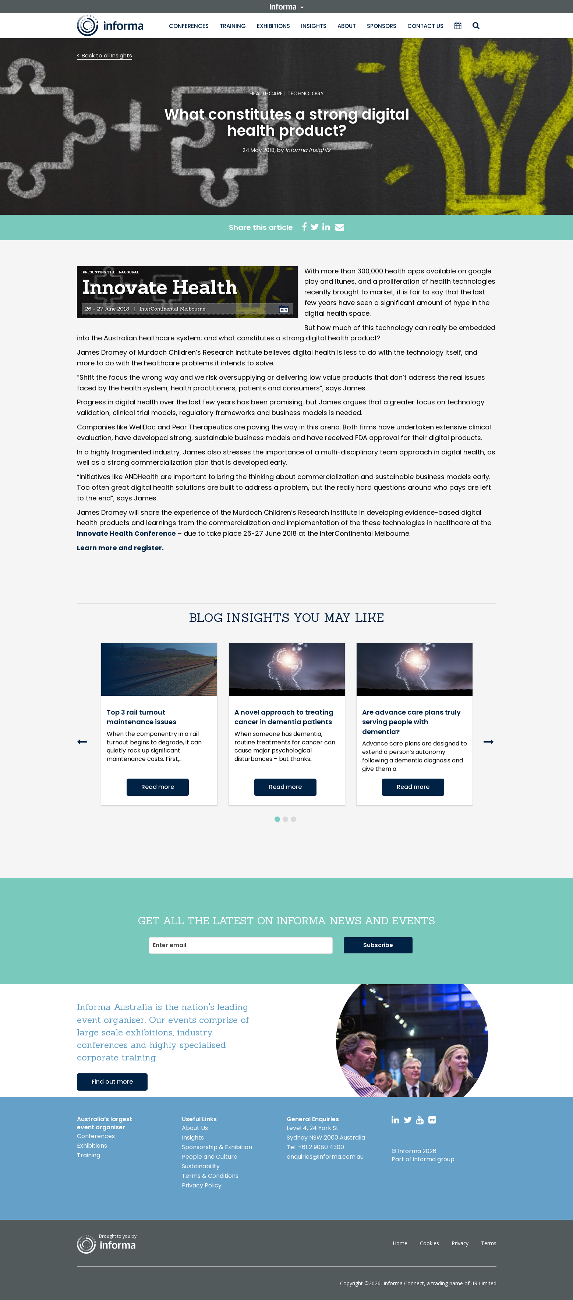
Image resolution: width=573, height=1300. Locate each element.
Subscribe (378, 945)
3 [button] (293, 819)
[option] (159, 723)
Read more (157, 787)
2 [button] (285, 819)
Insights (313, 26)
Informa (117, 25)
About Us (195, 1128)
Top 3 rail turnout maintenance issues (141, 717)
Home (400, 1243)
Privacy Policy (202, 1185)
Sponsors (381, 26)
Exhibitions (273, 26)
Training (233, 26)
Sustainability (201, 1166)
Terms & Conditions (210, 1176)
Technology (305, 93)
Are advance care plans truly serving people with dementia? (411, 722)
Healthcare (266, 93)
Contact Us (425, 26)
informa (287, 7)
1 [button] (277, 819)
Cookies (429, 1243)
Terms (488, 1243)
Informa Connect (403, 1283)
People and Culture (209, 1156)
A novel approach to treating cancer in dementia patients (283, 717)
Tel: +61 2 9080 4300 (315, 1147)
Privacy (460, 1243)
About (346, 26)
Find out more (112, 1081)
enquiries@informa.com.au (325, 1156)
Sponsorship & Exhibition (217, 1147)
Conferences (189, 26)
